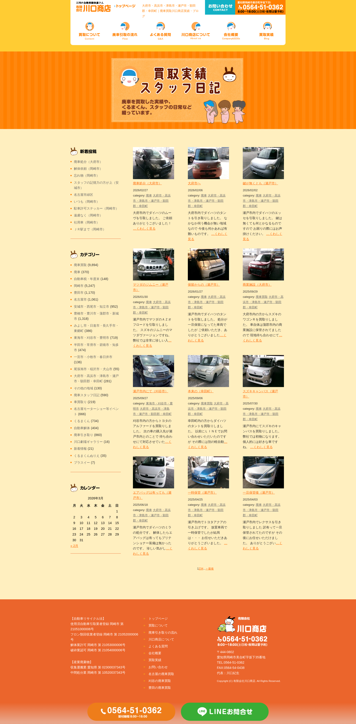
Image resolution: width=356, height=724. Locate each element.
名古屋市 (80, 299)
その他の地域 (83, 388)
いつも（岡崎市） (87, 201)
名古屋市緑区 (83, 194)
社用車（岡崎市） (87, 222)
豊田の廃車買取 (159, 687)
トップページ (158, 618)
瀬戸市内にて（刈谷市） (150, 391)
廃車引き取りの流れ (162, 632)
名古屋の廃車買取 (161, 674)
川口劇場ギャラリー (88, 442)
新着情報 (80, 448)
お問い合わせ (158, 667)
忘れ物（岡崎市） (87, 175)
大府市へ (194, 183)
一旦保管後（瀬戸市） (259, 492)
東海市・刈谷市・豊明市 (91, 337)
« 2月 (74, 546)
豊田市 (79, 292)
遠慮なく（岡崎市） (88, 215)
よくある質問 (158, 646)
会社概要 (154, 653)
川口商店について (161, 639)
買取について (158, 625)
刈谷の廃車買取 (159, 681)
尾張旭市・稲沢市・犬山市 (93, 369)
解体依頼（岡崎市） (88, 168)
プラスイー (82, 462)
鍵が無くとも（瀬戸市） (260, 183)
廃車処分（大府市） (147, 183)
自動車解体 (82, 428)
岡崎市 (79, 286)
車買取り (80, 402)
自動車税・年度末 (87, 279)
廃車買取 (262, 297)
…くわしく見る (144, 228)
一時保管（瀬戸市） (202, 492)
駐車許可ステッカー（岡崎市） (96, 208)
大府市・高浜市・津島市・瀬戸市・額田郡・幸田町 (152, 201)
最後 (211, 568)
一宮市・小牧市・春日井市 (93, 357)
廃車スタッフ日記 (87, 395)
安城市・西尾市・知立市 (91, 306)
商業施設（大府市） (257, 284)
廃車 (149, 195)
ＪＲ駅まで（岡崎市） (90, 229)
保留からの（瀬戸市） (204, 284)
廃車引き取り (83, 435)
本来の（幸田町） (200, 391)
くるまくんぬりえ (87, 456)
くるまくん (82, 421)
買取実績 (154, 660)
